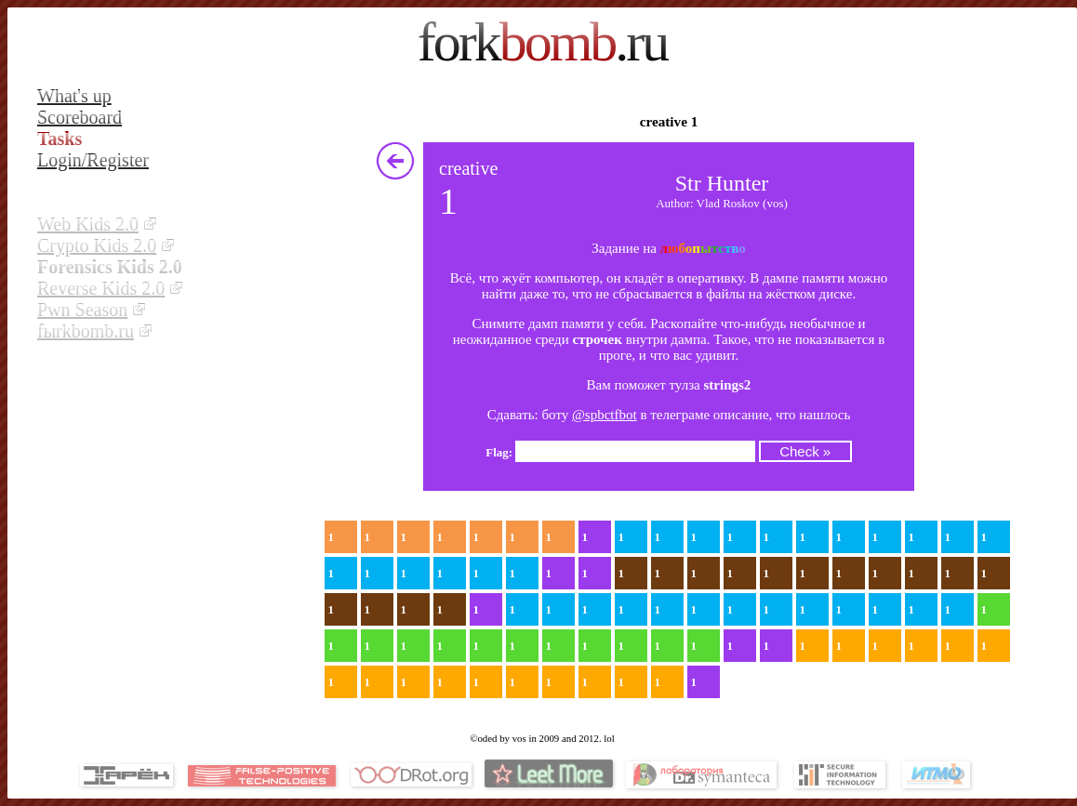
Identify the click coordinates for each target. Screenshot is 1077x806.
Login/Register (93, 160)
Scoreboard (79, 117)
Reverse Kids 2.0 (101, 288)
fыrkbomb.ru (85, 331)
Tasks (59, 138)
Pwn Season (82, 309)
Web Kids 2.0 (88, 224)
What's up (74, 96)
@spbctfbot (604, 414)
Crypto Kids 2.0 (96, 245)
